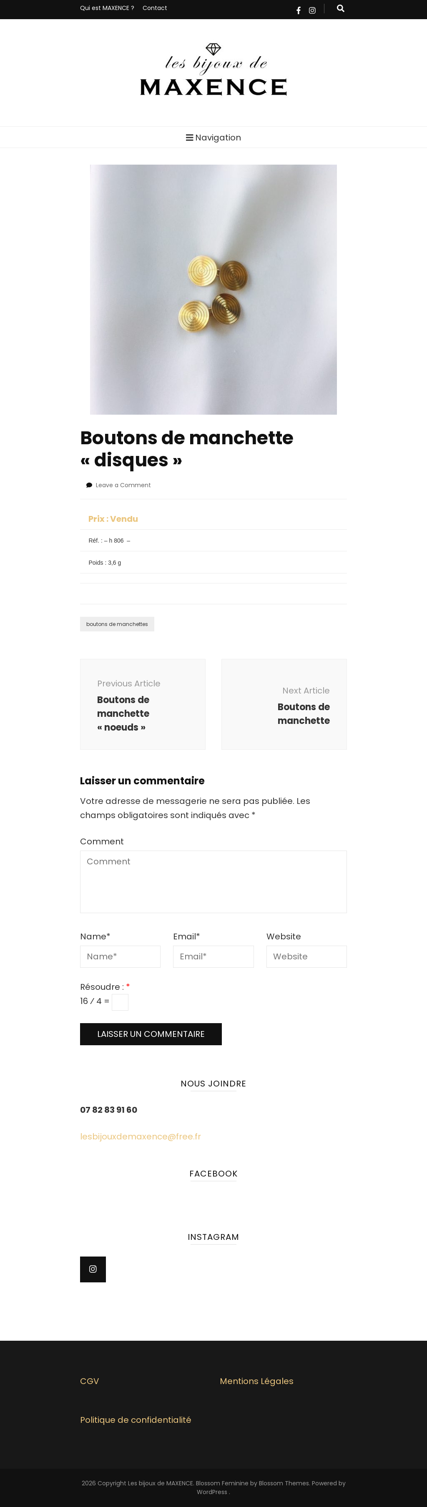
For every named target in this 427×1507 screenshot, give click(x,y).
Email (186, 936)
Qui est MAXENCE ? (107, 8)
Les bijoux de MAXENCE (160, 1483)
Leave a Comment (123, 485)
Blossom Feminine (222, 1483)
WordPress (212, 1492)
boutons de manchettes (117, 624)
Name (95, 936)
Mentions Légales (257, 1381)
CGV (89, 1381)
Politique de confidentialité (135, 1420)
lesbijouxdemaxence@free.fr (140, 1136)
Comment (102, 841)
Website (283, 936)
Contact (155, 8)
